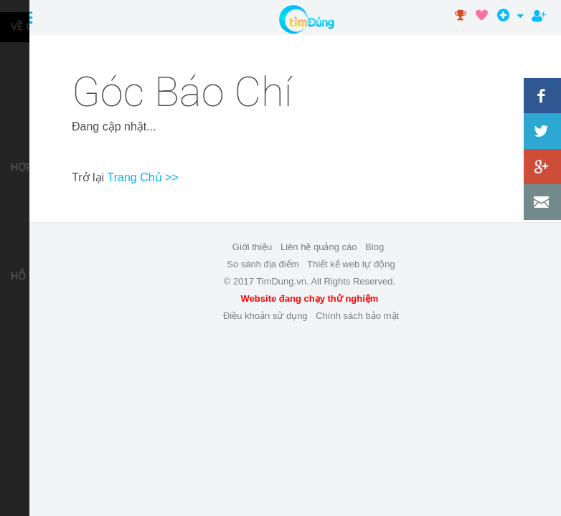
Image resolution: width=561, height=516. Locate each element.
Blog (374, 247)
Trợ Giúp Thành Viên (39, 307)
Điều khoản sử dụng (39, 338)
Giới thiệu (252, 247)
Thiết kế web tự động (39, 228)
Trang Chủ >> (143, 177)
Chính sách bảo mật (357, 315)
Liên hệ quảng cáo (39, 197)
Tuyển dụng (39, 88)
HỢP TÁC (23, 167)
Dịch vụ (39, 58)
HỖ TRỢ (23, 276)
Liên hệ (39, 369)
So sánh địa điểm (262, 264)
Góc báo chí (39, 119)
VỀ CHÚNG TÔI (23, 26)
